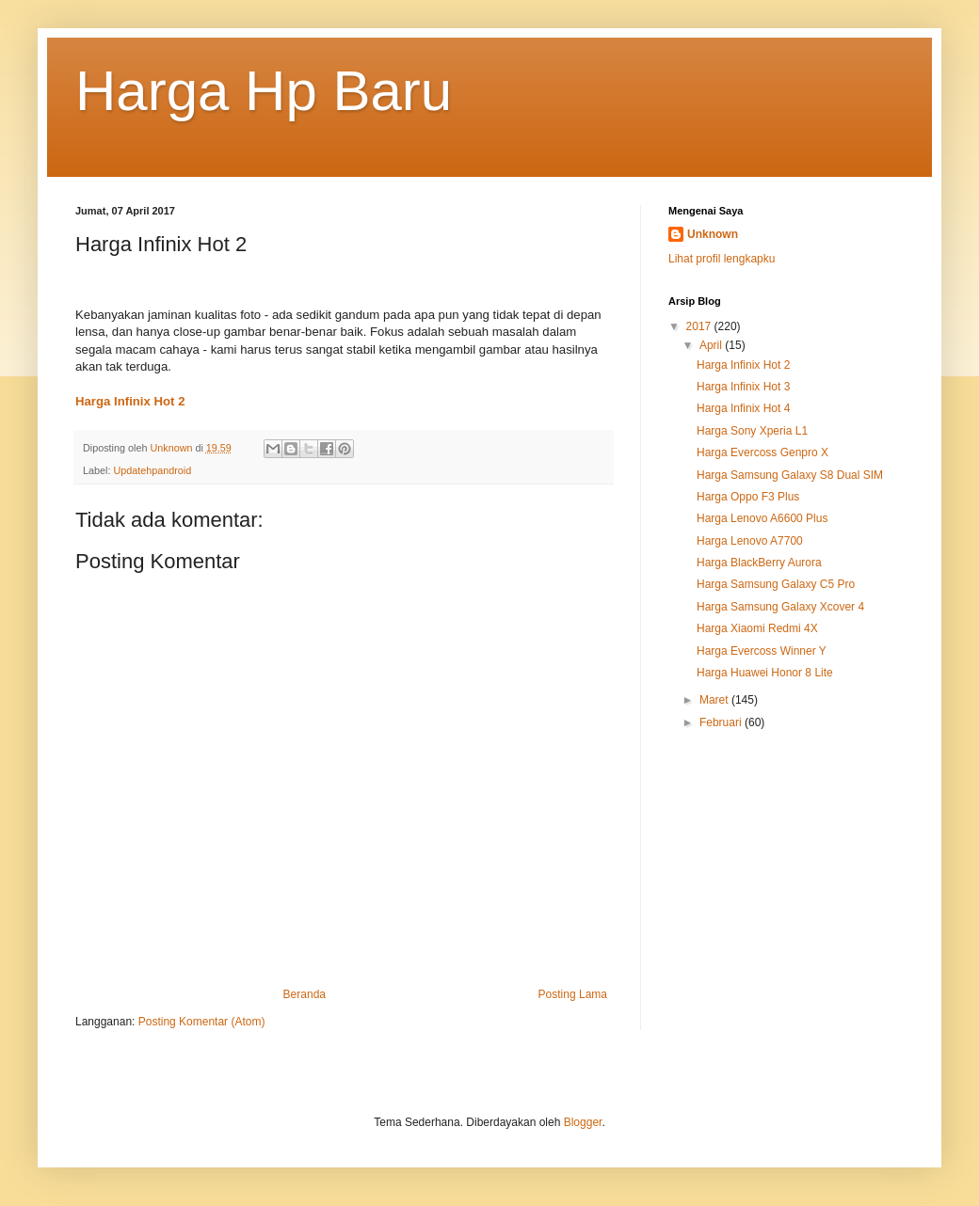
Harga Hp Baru (263, 90)
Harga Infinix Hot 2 (743, 365)
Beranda (304, 994)
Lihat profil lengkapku (721, 258)
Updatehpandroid (152, 470)
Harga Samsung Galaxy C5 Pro (776, 584)
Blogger (583, 1122)
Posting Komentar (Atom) (201, 1021)
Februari (722, 722)
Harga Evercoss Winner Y (762, 651)
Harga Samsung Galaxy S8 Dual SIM (790, 475)
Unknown (712, 234)
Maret (715, 699)
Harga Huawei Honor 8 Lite (765, 672)
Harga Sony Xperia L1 (752, 430)
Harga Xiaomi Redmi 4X (757, 628)
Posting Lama (572, 994)
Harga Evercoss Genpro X (762, 452)
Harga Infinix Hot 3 (743, 386)
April (712, 345)
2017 (700, 326)
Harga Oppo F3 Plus (748, 496)
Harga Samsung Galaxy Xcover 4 (780, 606)
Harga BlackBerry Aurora (759, 562)
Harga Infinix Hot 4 (743, 408)
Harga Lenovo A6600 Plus (762, 518)
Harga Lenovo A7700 (750, 540)
